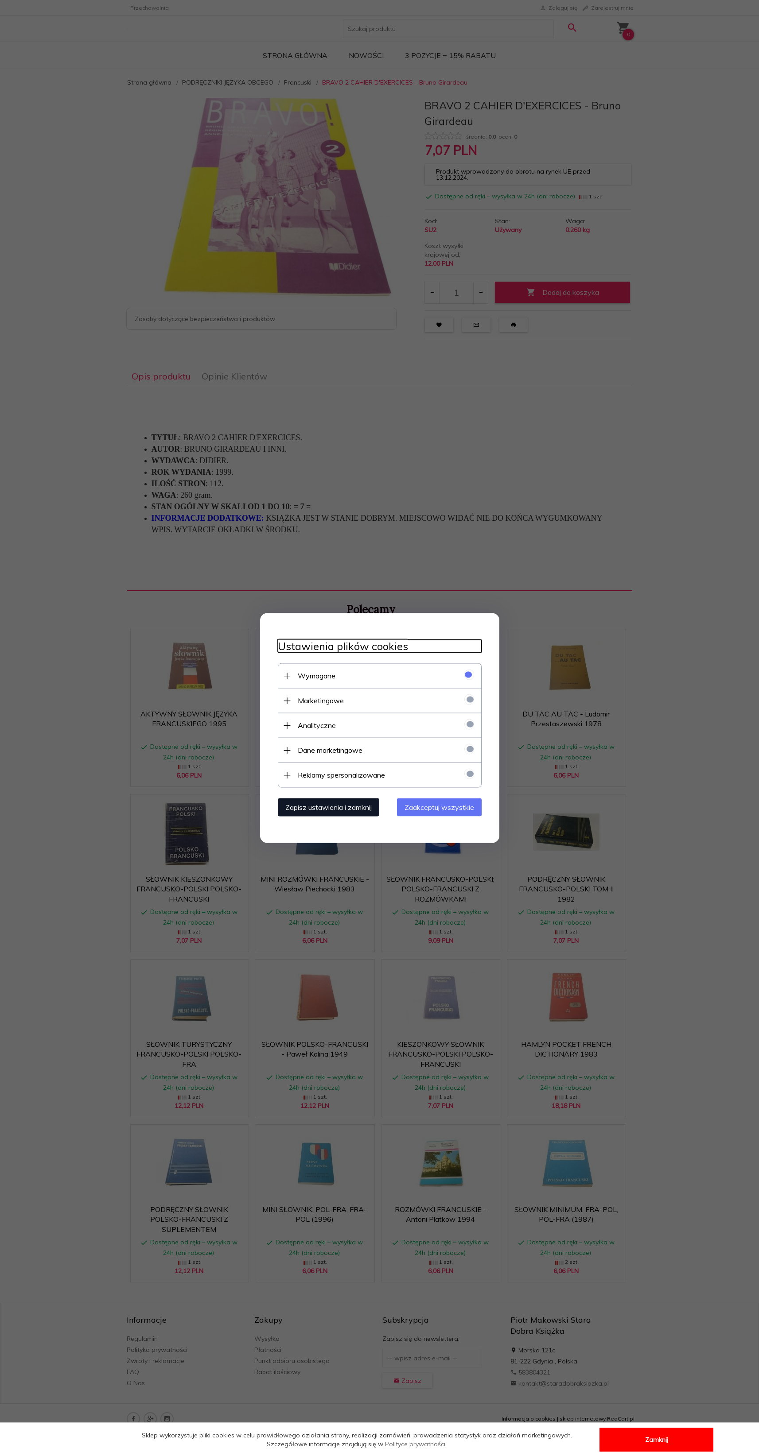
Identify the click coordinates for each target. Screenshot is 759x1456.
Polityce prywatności (415, 1444)
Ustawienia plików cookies (343, 646)
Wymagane (316, 675)
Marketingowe (321, 700)
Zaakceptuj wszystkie (439, 807)
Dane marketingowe (330, 750)
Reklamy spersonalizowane (341, 775)
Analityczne (317, 725)
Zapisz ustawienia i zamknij (328, 807)
